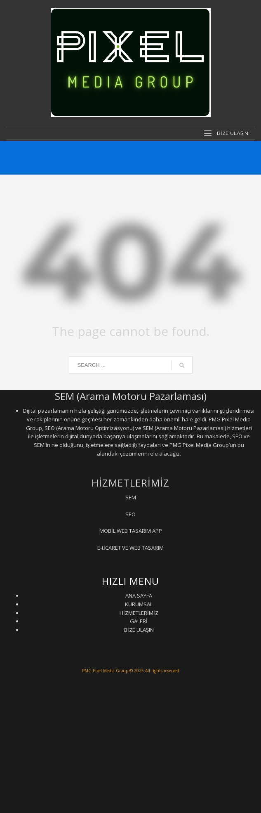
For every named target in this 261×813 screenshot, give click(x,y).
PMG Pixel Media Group (105, 671)
